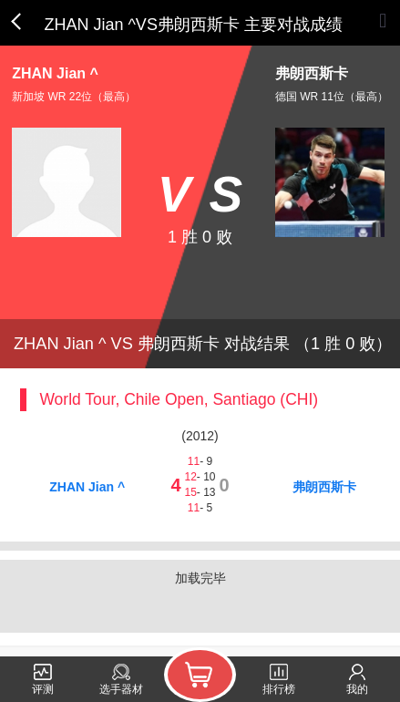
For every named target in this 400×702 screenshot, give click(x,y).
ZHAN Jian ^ (87, 487)
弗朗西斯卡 (324, 487)
